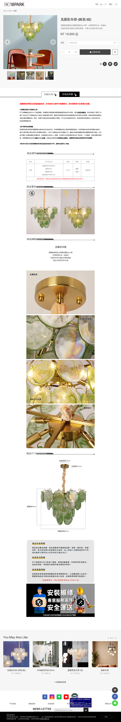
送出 (86, 710)
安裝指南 (51, 704)
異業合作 (108, 704)
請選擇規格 (92, 43)
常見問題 (70, 704)
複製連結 (116, 63)
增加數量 (76, 52)
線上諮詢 (89, 704)
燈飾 (9, 11)
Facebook (104, 64)
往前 (108, 638)
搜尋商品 (105, 4)
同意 (106, 717)
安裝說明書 (67, 94)
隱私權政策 (45, 719)
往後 (116, 638)
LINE (110, 64)
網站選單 (116, 4)
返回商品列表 (61, 682)
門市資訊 (13, 704)
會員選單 (101, 4)
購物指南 (32, 704)
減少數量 (63, 52)
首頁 (4, 11)
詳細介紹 (48, 94)
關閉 (113, 717)
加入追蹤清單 (115, 52)
